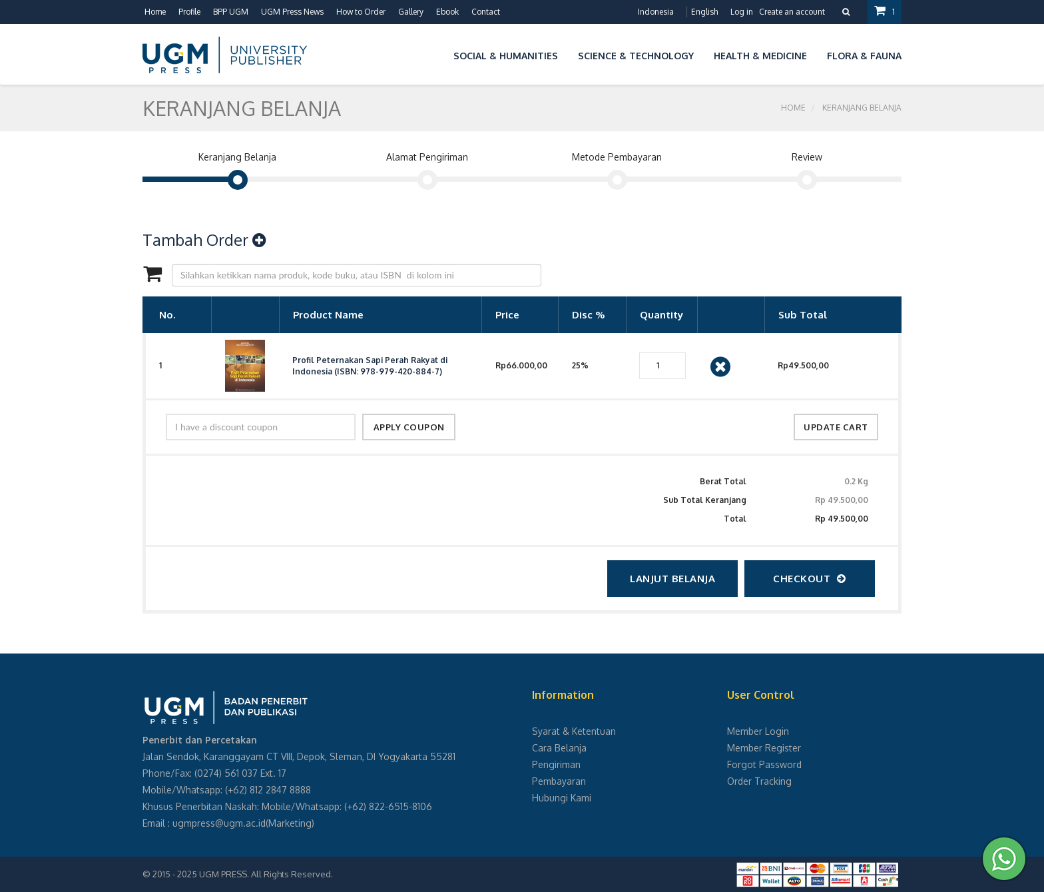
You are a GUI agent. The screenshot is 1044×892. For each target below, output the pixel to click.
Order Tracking (759, 781)
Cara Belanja (559, 747)
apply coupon (409, 427)
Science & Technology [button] (636, 55)
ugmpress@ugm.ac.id (219, 823)
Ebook (447, 12)
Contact (485, 12)
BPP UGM (230, 12)
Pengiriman (556, 764)
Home (155, 12)
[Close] (720, 365)
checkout (809, 578)
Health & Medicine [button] (760, 55)
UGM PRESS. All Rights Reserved (265, 874)
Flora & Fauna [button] (864, 55)
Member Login (758, 731)
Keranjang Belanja (862, 108)
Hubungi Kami (561, 797)
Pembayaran (559, 781)
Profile (189, 12)
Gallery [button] (410, 12)
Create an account (792, 12)
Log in (741, 12)
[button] (433, 53)
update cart (836, 427)
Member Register (764, 747)
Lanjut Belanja (672, 578)
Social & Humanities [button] (505, 55)
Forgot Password (764, 764)
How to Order (361, 12)
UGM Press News (292, 12)
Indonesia (656, 12)
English (704, 12)
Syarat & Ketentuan (574, 731)
